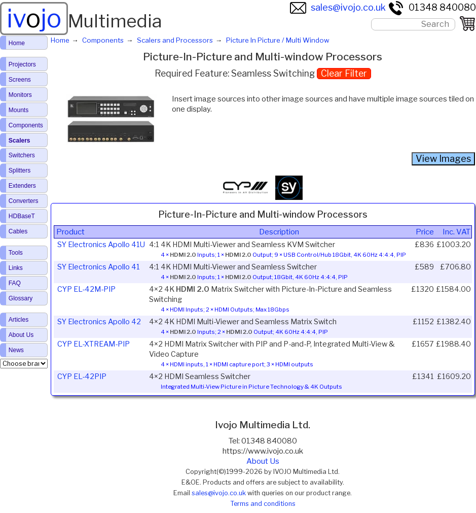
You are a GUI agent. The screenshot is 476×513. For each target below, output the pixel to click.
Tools (16, 252)
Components (26, 125)
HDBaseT (22, 216)
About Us (262, 461)
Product (70, 231)
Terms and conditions (263, 503)
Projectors (22, 64)
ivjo (34, 18)
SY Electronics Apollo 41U (101, 244)
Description (279, 231)
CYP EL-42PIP (81, 376)
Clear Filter (344, 73)
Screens (20, 79)
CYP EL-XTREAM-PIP (93, 344)
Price (425, 231)
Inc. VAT (456, 231)
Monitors (20, 94)
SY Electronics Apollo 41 (98, 266)
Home (17, 43)
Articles (18, 319)
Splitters (19, 170)
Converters (24, 200)
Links (16, 267)
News (16, 350)
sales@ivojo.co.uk (338, 7)
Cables (18, 231)
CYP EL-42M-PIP (86, 289)
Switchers (22, 155)
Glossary (20, 298)
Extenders (22, 185)
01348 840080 (432, 7)
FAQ (15, 283)
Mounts (18, 110)
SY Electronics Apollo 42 (99, 321)
